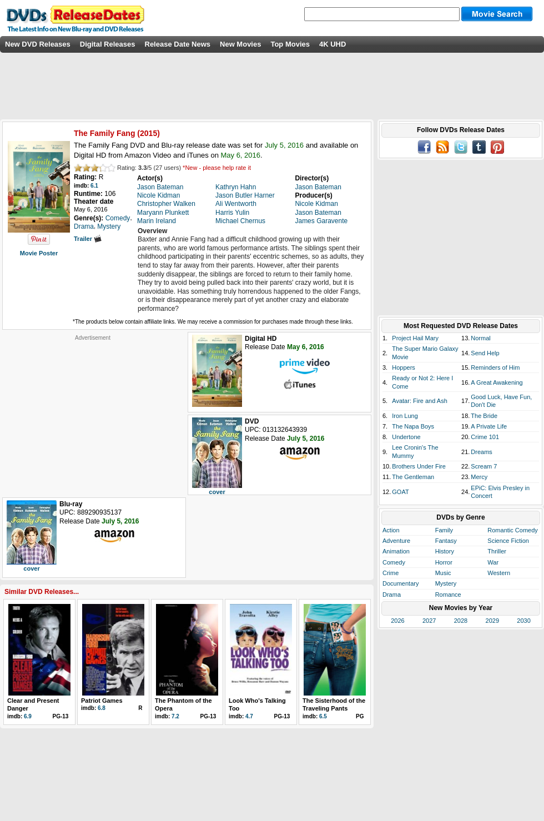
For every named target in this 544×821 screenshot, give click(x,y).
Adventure (396, 540)
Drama (391, 594)
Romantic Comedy (512, 530)
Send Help (485, 353)
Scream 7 (484, 466)
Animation (396, 551)
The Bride (484, 415)
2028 (460, 620)
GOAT (400, 491)
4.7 (249, 716)
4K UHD (332, 44)
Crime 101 (485, 437)
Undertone (406, 437)
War (492, 562)
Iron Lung (404, 415)
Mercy (479, 477)
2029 (492, 620)
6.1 (94, 186)
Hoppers (403, 367)
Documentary (400, 583)
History (444, 551)
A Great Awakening (496, 382)
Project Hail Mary (415, 338)
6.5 (323, 716)
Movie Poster (39, 253)
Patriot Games (102, 700)
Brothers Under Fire (419, 466)
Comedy (393, 562)
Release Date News (178, 44)
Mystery (446, 583)
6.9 (28, 716)
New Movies (240, 44)
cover (217, 491)
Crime (390, 573)
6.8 (101, 708)
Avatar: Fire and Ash (419, 400)
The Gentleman (413, 477)
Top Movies (290, 44)
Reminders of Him (495, 367)
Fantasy (446, 540)
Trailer (88, 238)
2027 (429, 620)
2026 (397, 620)
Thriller (496, 551)
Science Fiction (508, 540)
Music (443, 573)
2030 (523, 620)
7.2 (175, 716)
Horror (443, 562)
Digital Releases (107, 44)
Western (498, 573)
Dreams (481, 452)
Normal (480, 338)
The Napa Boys (413, 426)
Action (391, 530)
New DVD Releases (37, 44)
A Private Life (489, 426)
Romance (448, 594)
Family (444, 530)
